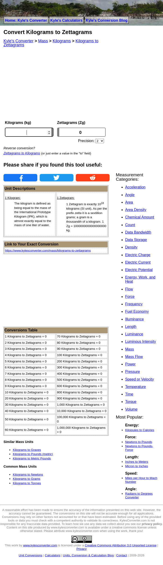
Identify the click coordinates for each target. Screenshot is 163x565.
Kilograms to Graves (27, 450)
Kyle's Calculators (66, 20)
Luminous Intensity (140, 342)
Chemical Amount (139, 217)
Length (130, 327)
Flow (129, 289)
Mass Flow (134, 357)
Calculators (52, 555)
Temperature (135, 387)
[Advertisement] (56, 83)
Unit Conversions (30, 555)
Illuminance (134, 319)
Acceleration (135, 187)
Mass (129, 349)
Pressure (132, 372)
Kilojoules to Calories (139, 430)
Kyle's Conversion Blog (107, 20)
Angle (130, 195)
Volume (131, 409)
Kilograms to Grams (26, 478)
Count (130, 225)
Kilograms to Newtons (28, 474)
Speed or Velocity (139, 379)
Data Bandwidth (138, 232)
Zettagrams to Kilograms (21, 153)
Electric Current (138, 262)
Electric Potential (139, 270)
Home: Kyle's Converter (26, 20)
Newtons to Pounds (138, 442)
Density (131, 247)
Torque (130, 402)
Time (129, 394)
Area (129, 202)
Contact (121, 555)
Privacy (81, 549)
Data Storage (136, 240)
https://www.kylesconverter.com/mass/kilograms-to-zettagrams (48, 250)
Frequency (134, 304)
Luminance (134, 334)
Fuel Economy (137, 311)
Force (130, 297)
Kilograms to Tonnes (27, 483)
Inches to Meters (136, 461)
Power (130, 364)
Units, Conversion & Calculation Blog (88, 555)
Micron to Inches (136, 466)
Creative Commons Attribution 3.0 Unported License (120, 545)
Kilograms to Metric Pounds (32, 458)
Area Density (135, 210)
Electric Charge (137, 255)
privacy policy (152, 524)
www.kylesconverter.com (40, 545)
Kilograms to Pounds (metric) (33, 454)
